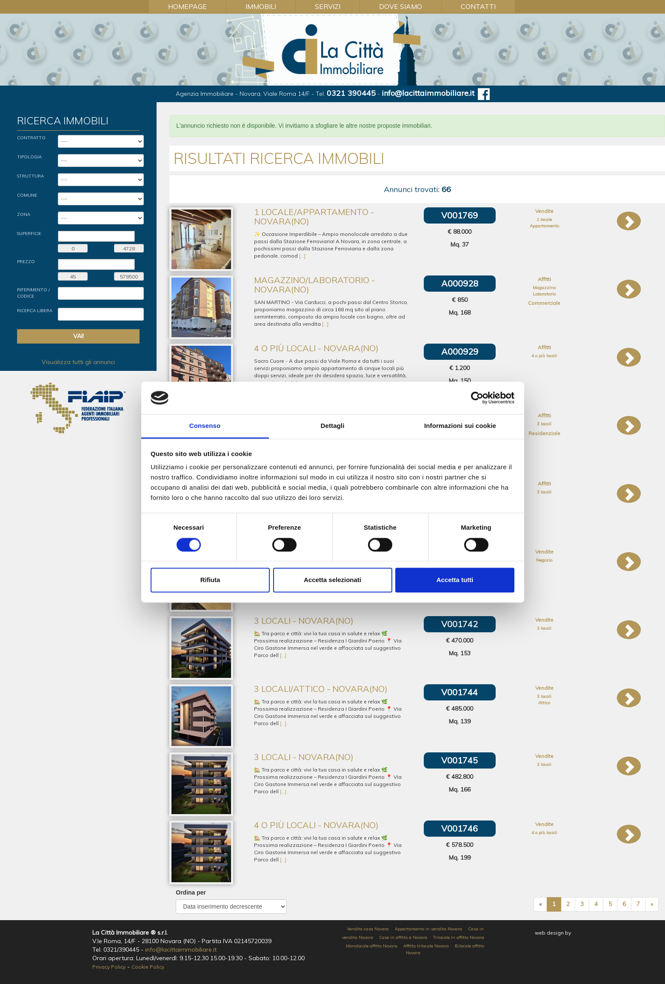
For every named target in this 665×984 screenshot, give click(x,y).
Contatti (478, 6)
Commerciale (544, 303)
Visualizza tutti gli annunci (78, 362)
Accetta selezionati (332, 580)
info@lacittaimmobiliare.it (428, 93)
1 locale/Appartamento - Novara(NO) (314, 217)
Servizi (327, 6)
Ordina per (191, 892)
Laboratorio (544, 294)
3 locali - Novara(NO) (304, 620)
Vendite (544, 211)
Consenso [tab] (204, 426)
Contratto (31, 138)
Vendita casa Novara (368, 929)
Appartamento (544, 226)
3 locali (544, 424)
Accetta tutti (455, 580)
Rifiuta (210, 580)
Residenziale (544, 433)
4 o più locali (544, 356)
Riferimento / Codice (33, 292)
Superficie (29, 233)
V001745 (459, 760)
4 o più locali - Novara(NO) (316, 348)
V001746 (459, 828)
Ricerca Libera (34, 310)
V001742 (459, 624)
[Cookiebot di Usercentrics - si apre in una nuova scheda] (477, 397)
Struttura (30, 176)
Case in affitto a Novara (403, 937)
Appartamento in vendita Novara (428, 929)
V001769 (459, 215)
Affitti (544, 279)
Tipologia (29, 157)
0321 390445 (351, 93)
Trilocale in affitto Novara (458, 937)
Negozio (544, 560)
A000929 (459, 351)
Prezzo (26, 261)
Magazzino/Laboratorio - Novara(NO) (314, 285)
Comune (27, 195)
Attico (544, 703)
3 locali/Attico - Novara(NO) (321, 688)
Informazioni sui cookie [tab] (460, 426)
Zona (23, 214)
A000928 (459, 283)
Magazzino (544, 287)
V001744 (459, 692)
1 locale (544, 219)
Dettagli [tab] (333, 426)
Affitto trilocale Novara (426, 946)
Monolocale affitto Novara (371, 946)
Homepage (187, 6)
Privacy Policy (109, 967)
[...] (302, 255)
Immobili (260, 6)
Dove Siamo (400, 6)
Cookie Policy (147, 967)
